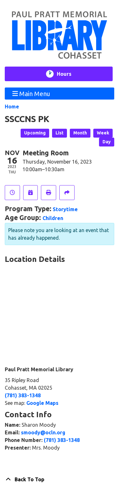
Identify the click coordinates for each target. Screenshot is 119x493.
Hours (68, 74)
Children (53, 218)
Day (106, 141)
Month (80, 132)
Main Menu (31, 93)
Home (12, 106)
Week (103, 132)
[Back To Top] (59, 479)
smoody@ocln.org (43, 432)
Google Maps (42, 403)
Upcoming (35, 132)
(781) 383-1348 (23, 395)
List (59, 132)
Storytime (65, 209)
